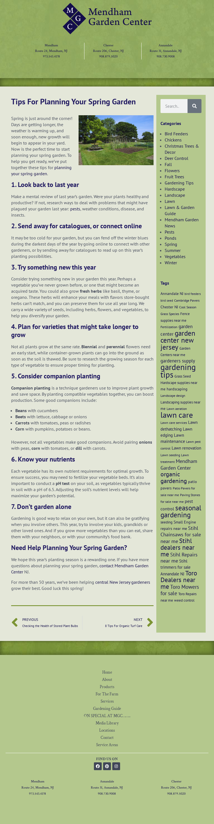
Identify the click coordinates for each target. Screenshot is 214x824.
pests (75, 209)
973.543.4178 (51, 56)
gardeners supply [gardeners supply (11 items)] (177, 360)
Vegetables (175, 256)
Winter (171, 262)
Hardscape (175, 189)
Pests (169, 232)
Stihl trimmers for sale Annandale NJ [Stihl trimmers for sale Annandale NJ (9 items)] (175, 567)
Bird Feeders (176, 133)
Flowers (172, 170)
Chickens (173, 140)
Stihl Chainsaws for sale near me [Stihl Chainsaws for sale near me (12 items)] (180, 534)
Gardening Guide (107, 708)
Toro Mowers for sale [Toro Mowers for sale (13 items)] (179, 590)
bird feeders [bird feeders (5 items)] (192, 294)
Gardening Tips (179, 183)
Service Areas (107, 745)
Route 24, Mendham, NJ (51, 51)
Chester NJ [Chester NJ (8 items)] (169, 306)
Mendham (51, 45)
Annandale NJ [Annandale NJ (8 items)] (171, 293)
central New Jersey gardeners (122, 582)
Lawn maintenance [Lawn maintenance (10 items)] (172, 438)
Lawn (170, 201)
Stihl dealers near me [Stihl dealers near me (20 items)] (177, 547)
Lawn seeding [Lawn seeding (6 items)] (170, 455)
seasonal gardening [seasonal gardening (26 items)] (180, 511)
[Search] (194, 106)
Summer (173, 250)
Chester (108, 45)
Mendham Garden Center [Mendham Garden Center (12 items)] (178, 464)
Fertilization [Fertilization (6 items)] (168, 327)
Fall (168, 164)
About (107, 679)
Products (107, 687)
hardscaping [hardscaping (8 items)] (177, 388)
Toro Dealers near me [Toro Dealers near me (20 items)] (178, 579)
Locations (107, 730)
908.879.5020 (108, 56)
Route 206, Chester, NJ (108, 51)
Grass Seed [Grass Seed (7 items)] (182, 376)
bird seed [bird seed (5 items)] (166, 300)
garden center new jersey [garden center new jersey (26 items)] (177, 340)
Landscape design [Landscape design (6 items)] (172, 395)
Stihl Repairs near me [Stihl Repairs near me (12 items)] (179, 557)
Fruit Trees (174, 176)
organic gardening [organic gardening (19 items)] (173, 477)
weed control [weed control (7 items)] (184, 600)
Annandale (165, 45)
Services (107, 701)
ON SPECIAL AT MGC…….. (107, 716)
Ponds (170, 238)
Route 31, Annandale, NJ (166, 51)
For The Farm (107, 694)
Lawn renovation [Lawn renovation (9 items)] (186, 448)
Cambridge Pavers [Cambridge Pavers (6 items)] (187, 300)
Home (107, 672)
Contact (107, 737)
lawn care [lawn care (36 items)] (176, 415)
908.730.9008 (166, 56)
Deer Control (176, 158)
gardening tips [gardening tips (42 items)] (178, 371)
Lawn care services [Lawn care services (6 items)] (173, 423)
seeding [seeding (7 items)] (166, 522)
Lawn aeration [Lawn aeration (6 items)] (177, 409)
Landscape (175, 195)
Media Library (107, 723)
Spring (171, 244)
